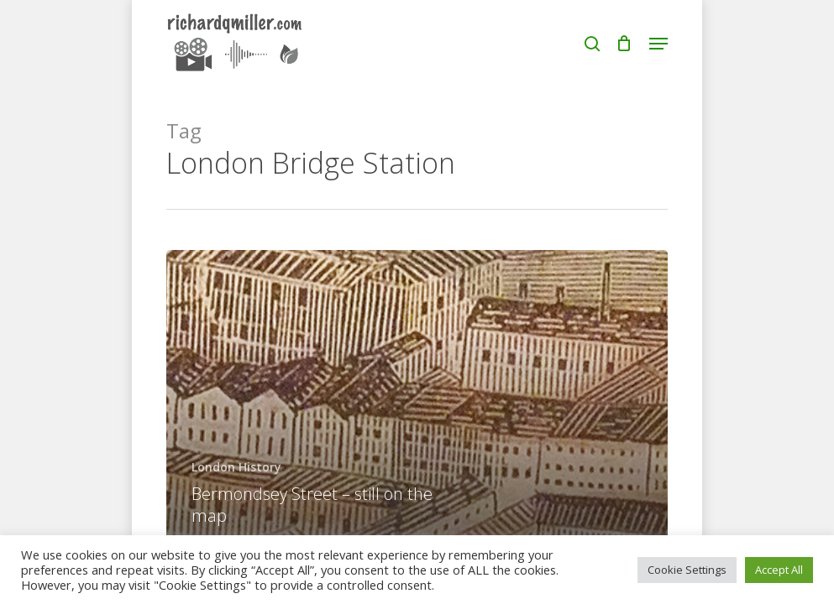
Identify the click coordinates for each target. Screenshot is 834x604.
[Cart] (624, 43)
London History (236, 467)
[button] (658, 43)
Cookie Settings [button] (687, 569)
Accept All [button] (779, 569)
